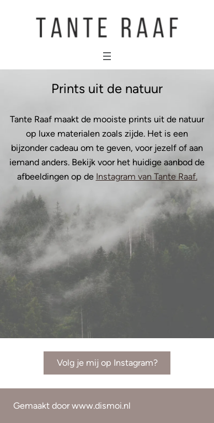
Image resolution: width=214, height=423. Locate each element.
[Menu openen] (107, 56)
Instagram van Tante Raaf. (146, 176)
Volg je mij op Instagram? (107, 362)
